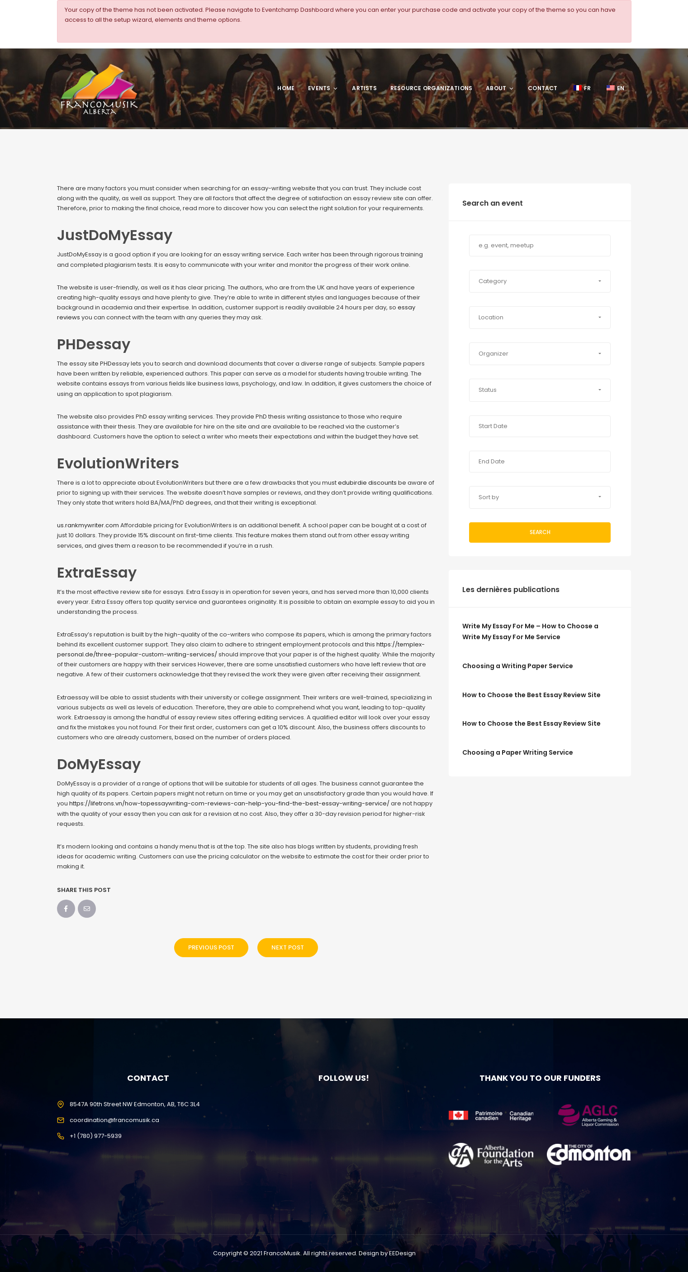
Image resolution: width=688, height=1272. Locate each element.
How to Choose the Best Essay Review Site (531, 694)
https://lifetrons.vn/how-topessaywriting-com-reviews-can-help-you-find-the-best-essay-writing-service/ (229, 803)
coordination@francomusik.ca (114, 1120)
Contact (542, 88)
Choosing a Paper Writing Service (517, 752)
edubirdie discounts (367, 482)
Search (540, 532)
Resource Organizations (431, 88)
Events (323, 88)
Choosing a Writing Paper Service (517, 665)
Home (285, 88)
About (500, 88)
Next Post (287, 947)
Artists (364, 88)
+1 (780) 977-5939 (96, 1136)
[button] (540, 281)
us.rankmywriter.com (88, 525)
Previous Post (211, 947)
